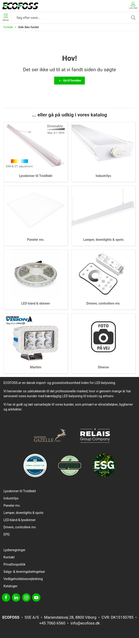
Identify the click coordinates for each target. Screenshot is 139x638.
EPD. (6, 534)
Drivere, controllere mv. (103, 303)
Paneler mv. (35, 239)
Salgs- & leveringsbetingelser (24, 572)
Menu (6, 17)
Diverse (103, 367)
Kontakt (9, 557)
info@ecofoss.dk (85, 623)
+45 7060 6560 (52, 623)
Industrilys (103, 176)
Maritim (35, 367)
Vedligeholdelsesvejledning (23, 579)
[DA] (20, 6)
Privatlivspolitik (14, 564)
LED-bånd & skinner (35, 303)
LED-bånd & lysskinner (19, 520)
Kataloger (10, 586)
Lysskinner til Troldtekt (35, 176)
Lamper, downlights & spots (103, 239)
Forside (8, 27)
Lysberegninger (14, 550)
